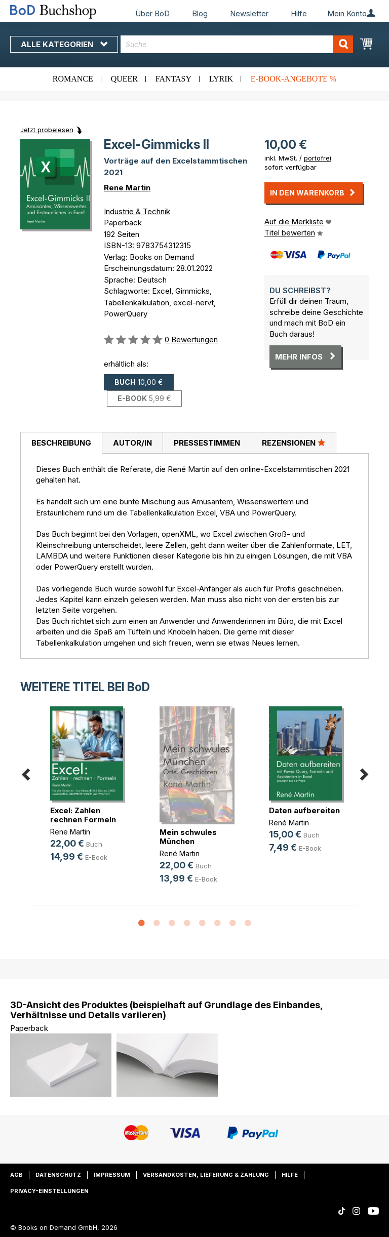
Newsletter (249, 13)
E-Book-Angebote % (293, 78)
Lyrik (221, 78)
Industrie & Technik (137, 211)
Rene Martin (127, 187)
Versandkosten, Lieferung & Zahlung (206, 1174)
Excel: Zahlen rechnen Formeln (83, 815)
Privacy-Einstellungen (49, 1190)
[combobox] (237, 44)
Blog (200, 13)
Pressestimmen (207, 443)
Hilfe (299, 13)
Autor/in (132, 443)
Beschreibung (61, 443)
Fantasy (173, 78)
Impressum (112, 1174)
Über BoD (152, 13)
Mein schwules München (188, 836)
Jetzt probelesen (46, 130)
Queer (124, 78)
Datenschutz (58, 1174)
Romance (73, 78)
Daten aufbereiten (304, 810)
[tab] (61, 443)
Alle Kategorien (64, 44)
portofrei (317, 158)
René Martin (180, 853)
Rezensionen (293, 442)
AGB (16, 1174)
